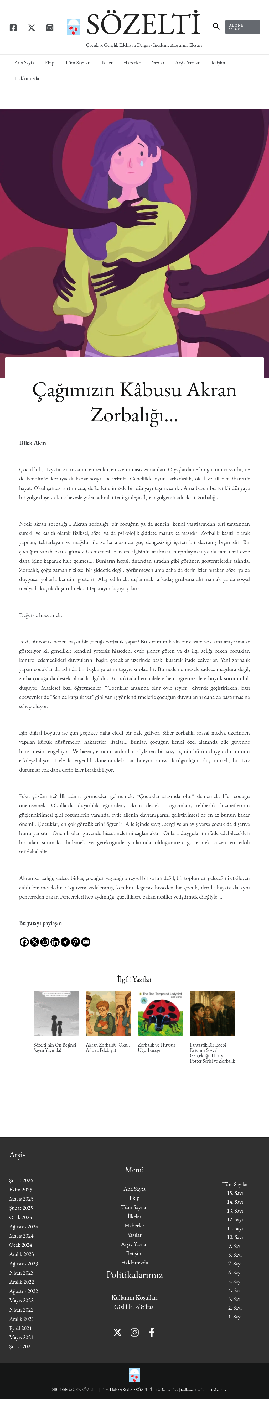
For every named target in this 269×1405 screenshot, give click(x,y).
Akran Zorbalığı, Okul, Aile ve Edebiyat (108, 1048)
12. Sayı (234, 1223)
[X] (34, 937)
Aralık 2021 (22, 1324)
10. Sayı (234, 1242)
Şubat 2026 (21, 1186)
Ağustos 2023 (24, 1269)
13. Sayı (234, 1214)
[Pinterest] (75, 937)
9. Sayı (235, 1251)
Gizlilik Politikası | (164, 1395)
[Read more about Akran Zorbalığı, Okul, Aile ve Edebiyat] (108, 1013)
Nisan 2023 (22, 1278)
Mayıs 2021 (22, 1342)
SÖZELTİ (143, 23)
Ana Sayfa (24, 62)
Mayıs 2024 (22, 1241)
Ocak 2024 (21, 1250)
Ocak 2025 (21, 1223)
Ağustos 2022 (24, 1296)
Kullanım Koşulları (134, 1303)
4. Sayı (235, 1297)
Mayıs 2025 (22, 1204)
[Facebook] (13, 28)
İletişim (217, 62)
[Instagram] (50, 28)
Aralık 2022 (22, 1287)
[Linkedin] (55, 937)
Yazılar (158, 62)
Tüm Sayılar (77, 62)
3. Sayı (235, 1307)
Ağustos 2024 (24, 1232)
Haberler (132, 62)
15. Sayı (234, 1196)
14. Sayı (234, 1205)
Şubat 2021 (21, 1352)
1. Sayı (235, 1325)
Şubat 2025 (21, 1213)
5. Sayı (235, 1288)
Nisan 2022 (22, 1315)
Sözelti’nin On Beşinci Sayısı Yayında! (56, 1048)
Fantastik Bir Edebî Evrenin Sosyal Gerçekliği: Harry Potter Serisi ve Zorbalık (209, 1056)
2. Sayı (235, 1316)
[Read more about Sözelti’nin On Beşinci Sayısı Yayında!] (56, 1013)
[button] (216, 27)
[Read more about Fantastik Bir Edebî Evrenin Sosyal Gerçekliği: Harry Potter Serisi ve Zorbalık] (212, 1013)
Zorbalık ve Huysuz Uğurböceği (157, 1048)
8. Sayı (235, 1260)
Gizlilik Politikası (134, 1312)
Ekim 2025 (21, 1195)
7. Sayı (235, 1270)
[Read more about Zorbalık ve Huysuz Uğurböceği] (160, 1013)
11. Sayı (234, 1233)
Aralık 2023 (22, 1259)
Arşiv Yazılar (187, 62)
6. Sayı (235, 1279)
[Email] (85, 937)
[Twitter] (31, 28)
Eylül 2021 (21, 1333)
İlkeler (106, 62)
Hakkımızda (26, 78)
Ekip (49, 62)
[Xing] (65, 937)
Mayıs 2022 (22, 1305)
